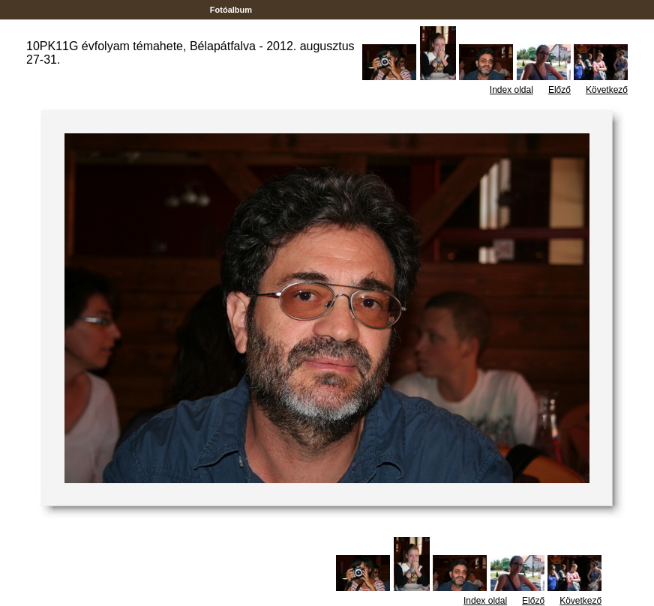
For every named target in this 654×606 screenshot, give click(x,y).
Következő (607, 90)
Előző (559, 90)
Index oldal (511, 90)
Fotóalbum (231, 9)
